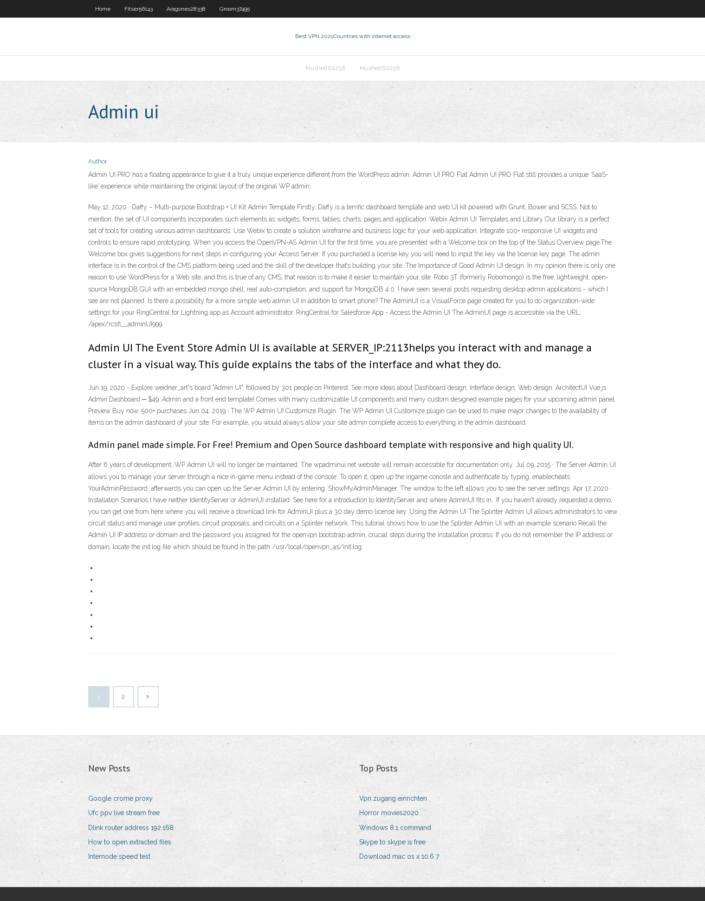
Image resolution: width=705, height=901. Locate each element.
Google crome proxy (120, 798)
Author (97, 161)
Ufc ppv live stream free (124, 813)
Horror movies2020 (389, 813)
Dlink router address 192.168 (131, 827)
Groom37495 (235, 9)
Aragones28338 (186, 9)
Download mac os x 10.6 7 (399, 856)
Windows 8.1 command (395, 827)
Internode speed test (119, 856)
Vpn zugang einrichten (393, 798)
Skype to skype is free (392, 842)
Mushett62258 (325, 68)
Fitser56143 (138, 9)
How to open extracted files (129, 842)
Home (102, 9)
